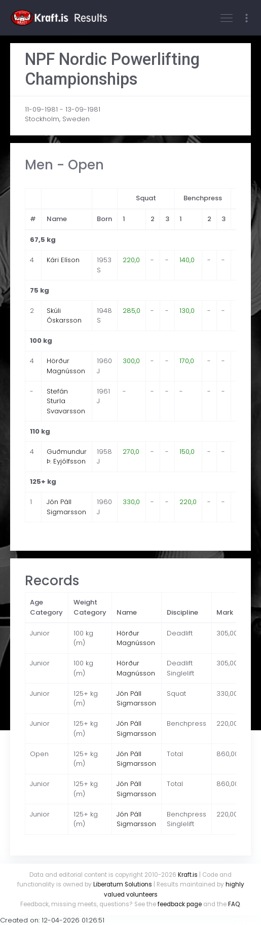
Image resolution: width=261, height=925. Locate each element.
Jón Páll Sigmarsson (66, 507)
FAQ (234, 904)
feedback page (180, 904)
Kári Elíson (63, 260)
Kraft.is (188, 875)
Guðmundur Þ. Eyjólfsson (67, 457)
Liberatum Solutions (122, 884)
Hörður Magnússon (66, 366)
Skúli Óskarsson (64, 316)
